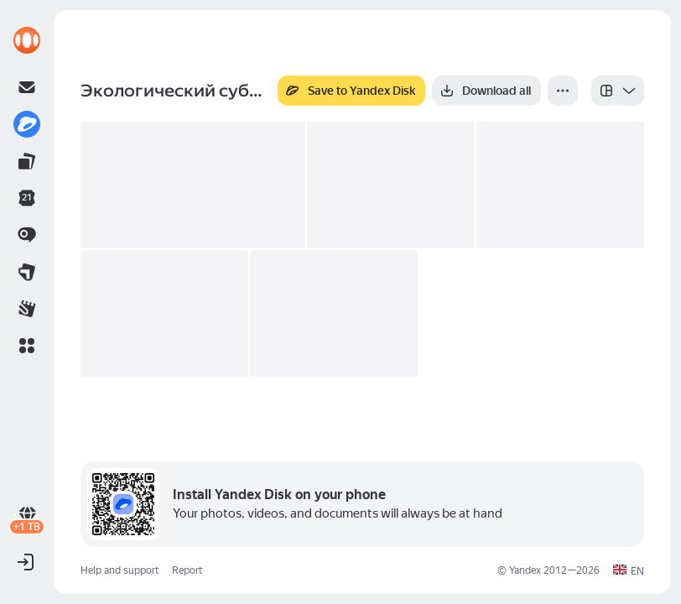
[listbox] (617, 91)
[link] (26, 40)
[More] (563, 91)
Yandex (525, 570)
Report (187, 570)
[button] (26, 345)
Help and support (120, 570)
